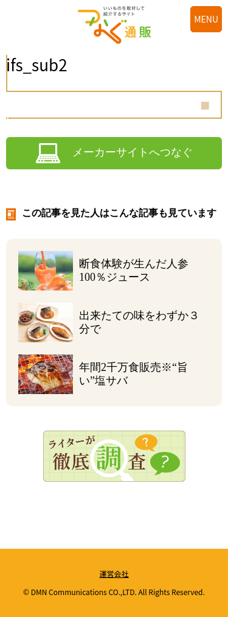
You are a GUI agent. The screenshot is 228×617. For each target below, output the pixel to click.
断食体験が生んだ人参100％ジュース (133, 270)
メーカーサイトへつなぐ (132, 152)
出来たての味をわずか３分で (139, 322)
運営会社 (113, 573)
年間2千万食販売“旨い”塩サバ (133, 374)
